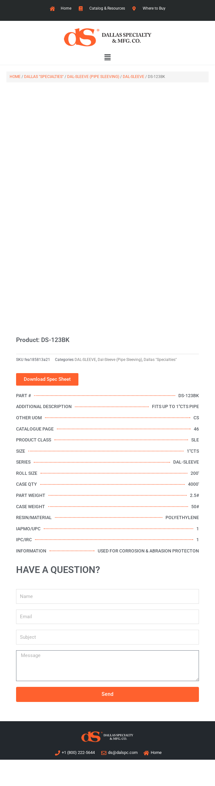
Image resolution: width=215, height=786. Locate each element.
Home (15, 76)
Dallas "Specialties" (44, 76)
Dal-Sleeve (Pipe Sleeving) (93, 76)
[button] (107, 58)
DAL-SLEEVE (133, 76)
